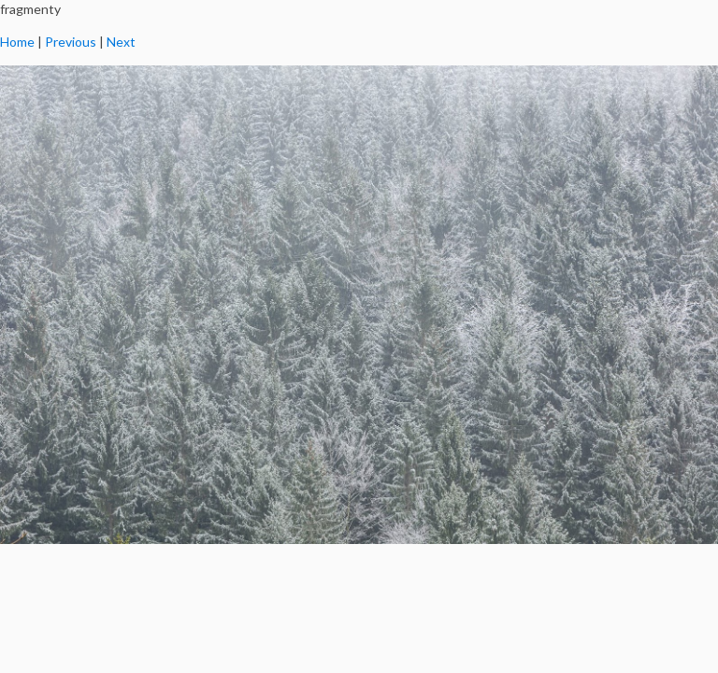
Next (121, 42)
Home (17, 42)
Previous (70, 42)
